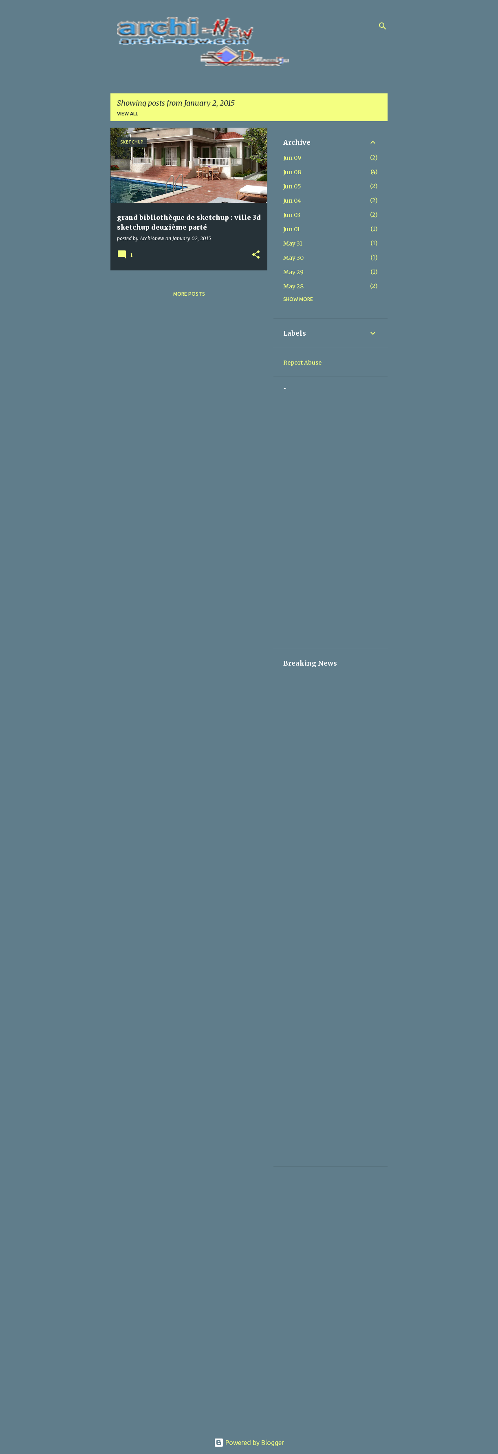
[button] (256, 255)
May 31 (292, 243)
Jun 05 (292, 186)
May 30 (293, 257)
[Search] (383, 26)
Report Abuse (302, 362)
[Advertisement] (330, 516)
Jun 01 (291, 229)
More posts (189, 294)
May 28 (293, 286)
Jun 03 (291, 215)
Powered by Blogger (249, 1442)
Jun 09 (292, 158)
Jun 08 (292, 172)
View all (127, 113)
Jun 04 (292, 200)
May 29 (293, 272)
